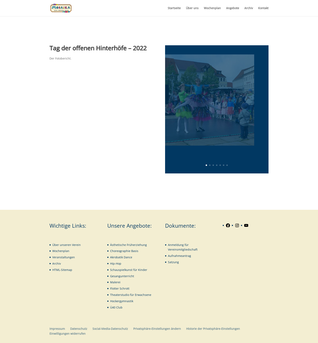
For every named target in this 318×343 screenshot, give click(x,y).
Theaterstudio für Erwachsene (130, 295)
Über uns (192, 8)
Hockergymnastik (121, 301)
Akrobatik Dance (121, 257)
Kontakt (263, 8)
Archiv (248, 8)
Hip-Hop (115, 263)
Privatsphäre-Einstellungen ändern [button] (157, 329)
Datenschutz (78, 329)
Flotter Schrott (119, 288)
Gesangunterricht (122, 276)
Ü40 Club (116, 307)
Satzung (173, 262)
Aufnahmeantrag (179, 256)
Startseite (174, 8)
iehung (142, 245)
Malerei (115, 282)
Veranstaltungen (63, 257)
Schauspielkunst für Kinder (128, 270)
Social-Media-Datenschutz (110, 329)
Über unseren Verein (66, 245)
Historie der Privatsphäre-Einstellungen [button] (213, 329)
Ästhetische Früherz (123, 245)
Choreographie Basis (124, 251)
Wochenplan (212, 8)
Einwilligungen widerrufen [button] (67, 333)
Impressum (57, 329)
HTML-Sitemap (62, 270)
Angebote (232, 8)
